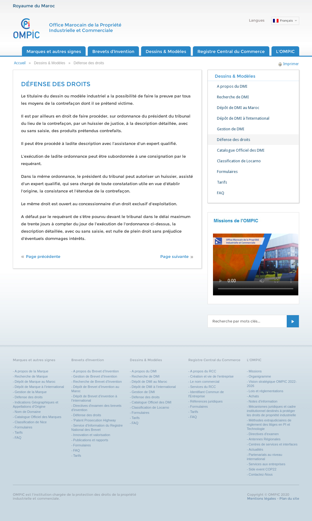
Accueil (20, 63)
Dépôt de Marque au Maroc (35, 381)
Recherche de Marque (31, 376)
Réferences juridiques (206, 401)
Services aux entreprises (267, 464)
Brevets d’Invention (113, 51)
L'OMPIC (285, 51)
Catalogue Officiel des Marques (38, 417)
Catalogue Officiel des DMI (240, 150)
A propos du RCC (203, 371)
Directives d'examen (264, 434)
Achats (254, 396)
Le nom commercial (204, 381)
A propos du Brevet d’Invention (96, 371)
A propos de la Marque (31, 371)
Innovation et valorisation (91, 435)
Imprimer (288, 64)
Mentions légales (261, 498)
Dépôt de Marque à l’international (39, 387)
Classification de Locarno (239, 161)
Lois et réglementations (266, 391)
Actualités (256, 449)
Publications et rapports (90, 440)
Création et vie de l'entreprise (212, 376)
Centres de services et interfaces (273, 444)
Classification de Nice (31, 422)
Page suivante (174, 256)
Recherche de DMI (233, 97)
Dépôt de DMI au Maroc (238, 107)
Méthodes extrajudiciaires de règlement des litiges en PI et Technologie (269, 424)
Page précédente (43, 256)
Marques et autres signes (54, 51)
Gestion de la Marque (31, 392)
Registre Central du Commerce (231, 51)
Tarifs (222, 182)
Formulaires (227, 171)
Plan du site (289, 498)
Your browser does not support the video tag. (255, 257)
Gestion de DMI (230, 129)
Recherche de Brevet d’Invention (98, 381)
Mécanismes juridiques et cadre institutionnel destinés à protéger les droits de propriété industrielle (271, 411)
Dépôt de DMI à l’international (243, 118)
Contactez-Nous (261, 474)
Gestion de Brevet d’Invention (95, 376)
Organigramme (260, 376)
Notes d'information (263, 401)
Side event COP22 (262, 469)
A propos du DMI (232, 86)
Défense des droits (233, 139)
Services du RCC (203, 387)
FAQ (220, 193)
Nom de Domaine (28, 412)
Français (286, 20)
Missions (255, 371)
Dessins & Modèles (166, 51)
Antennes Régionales (265, 439)
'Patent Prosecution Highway (94, 420)
